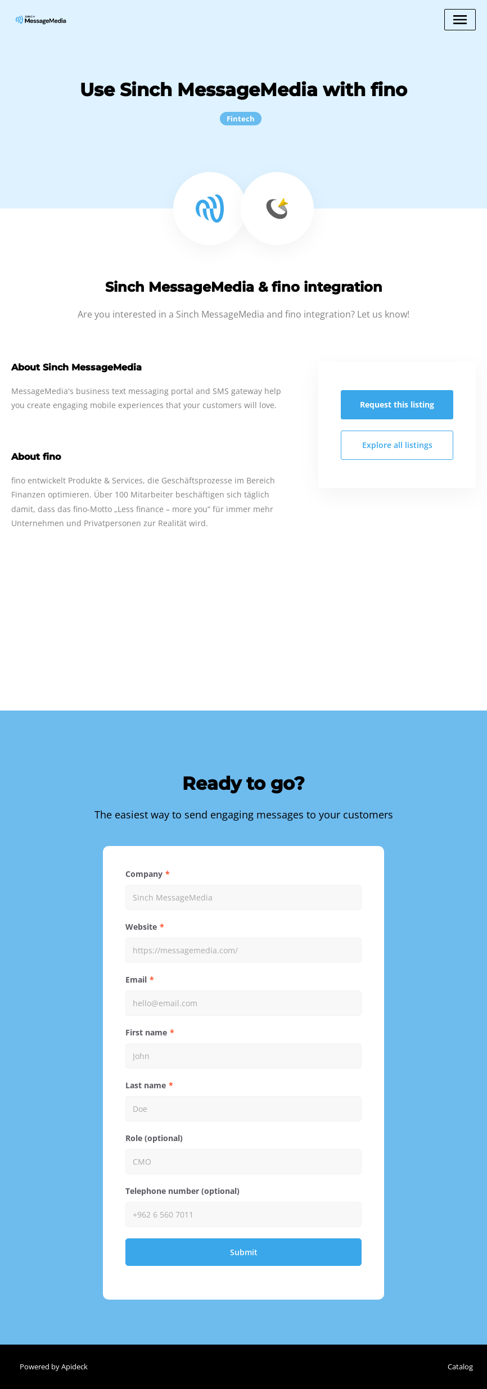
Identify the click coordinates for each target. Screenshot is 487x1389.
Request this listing (397, 404)
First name (146, 1032)
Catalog (460, 1366)
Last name (145, 1085)
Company (144, 873)
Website (141, 926)
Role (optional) (154, 1138)
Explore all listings (397, 445)
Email (136, 979)
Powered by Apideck (54, 1366)
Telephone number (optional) (182, 1191)
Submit (244, 1252)
